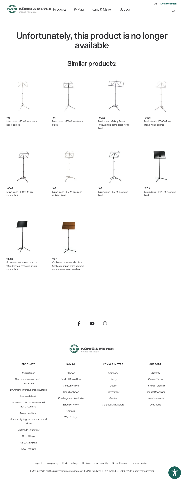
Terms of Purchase (139, 463)
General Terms (119, 463)
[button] (174, 472)
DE (155, 3)
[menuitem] (63, 9)
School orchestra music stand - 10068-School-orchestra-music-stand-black (22, 266)
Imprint (38, 463)
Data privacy (52, 463)
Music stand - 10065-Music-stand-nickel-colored (157, 123)
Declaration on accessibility (95, 463)
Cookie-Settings (70, 463)
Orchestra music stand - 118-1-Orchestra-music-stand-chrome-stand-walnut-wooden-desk (68, 266)
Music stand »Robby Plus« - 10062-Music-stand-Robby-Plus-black (114, 125)
